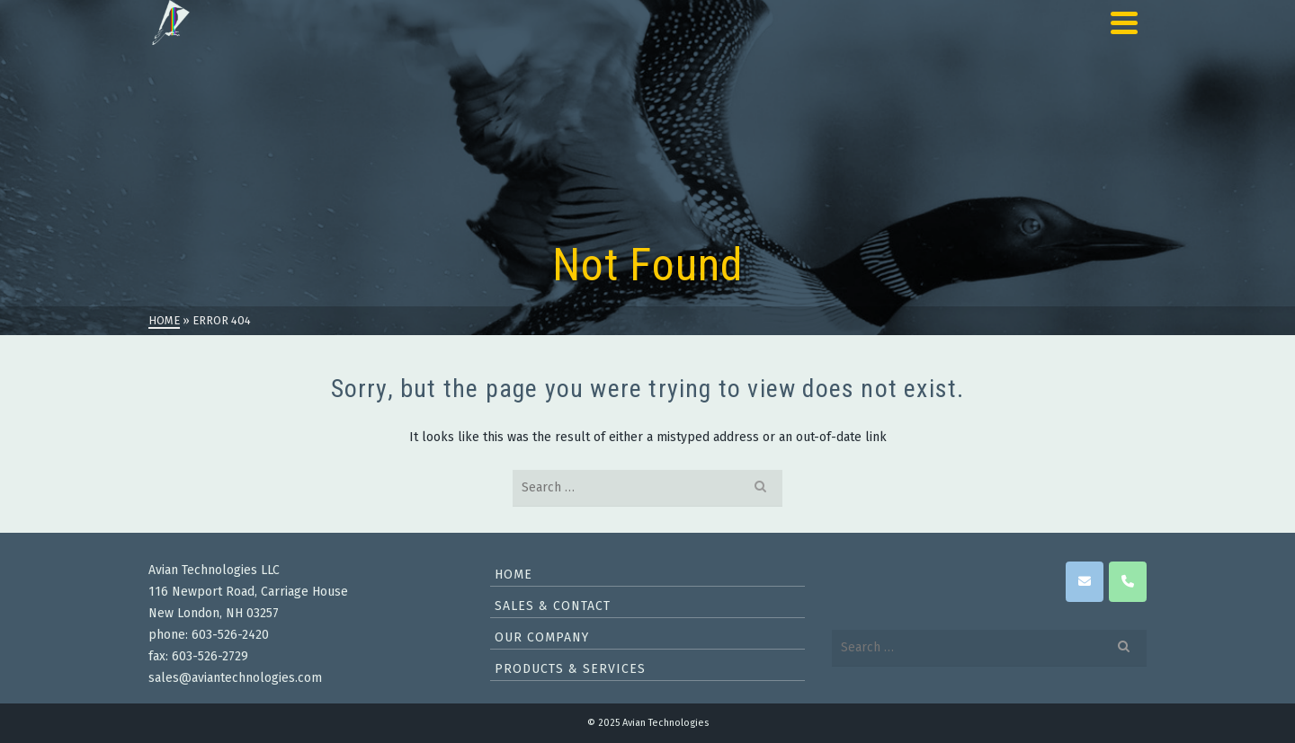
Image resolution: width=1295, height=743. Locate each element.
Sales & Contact (553, 606)
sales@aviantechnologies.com (235, 678)
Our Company (542, 637)
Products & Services (570, 669)
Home (513, 574)
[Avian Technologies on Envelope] (1084, 582)
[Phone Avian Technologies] (1128, 582)
